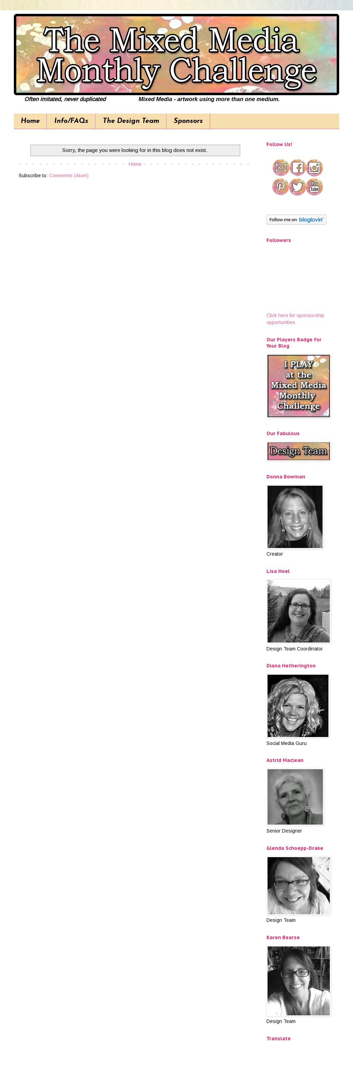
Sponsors (188, 121)
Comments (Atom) (69, 175)
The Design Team (131, 121)
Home (30, 121)
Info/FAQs (71, 121)
